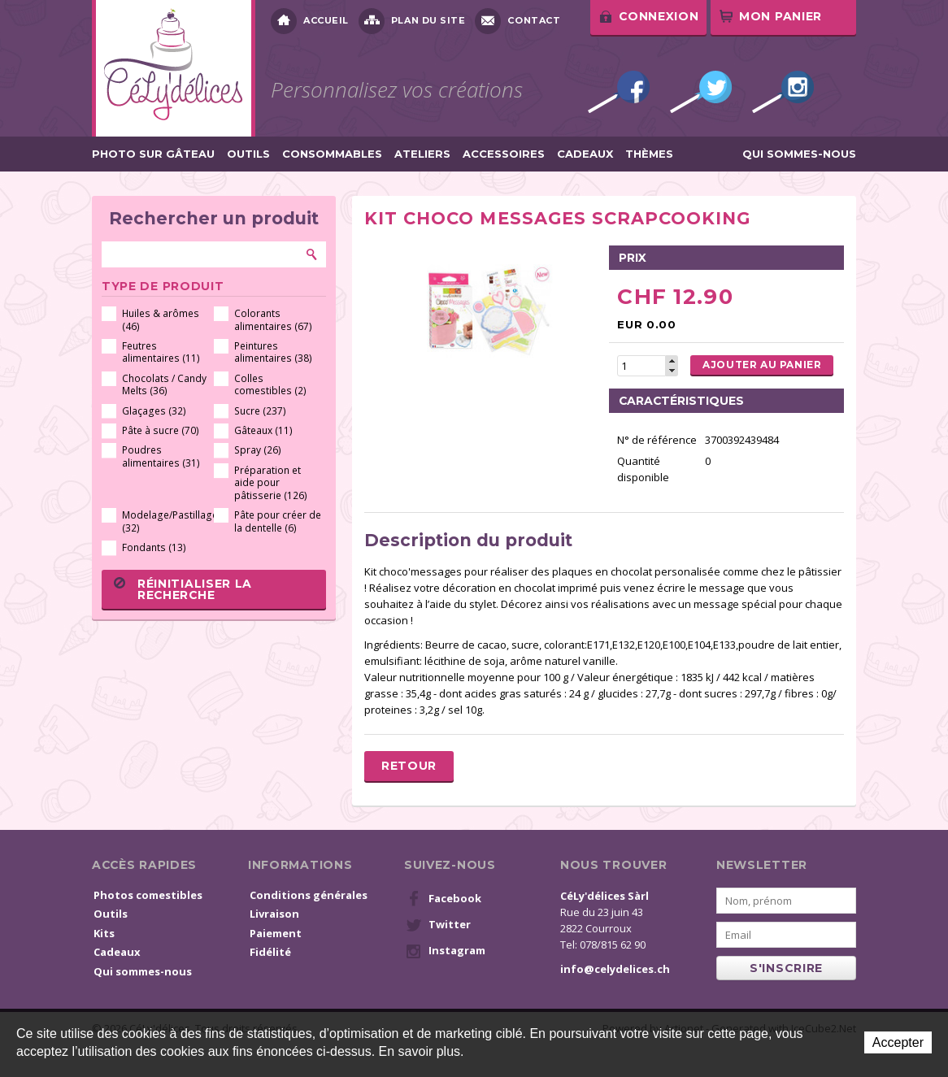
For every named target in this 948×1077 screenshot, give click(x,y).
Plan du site (412, 21)
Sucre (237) (260, 411)
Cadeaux (585, 154)
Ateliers (422, 154)
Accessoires (504, 154)
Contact (517, 21)
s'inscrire (786, 968)
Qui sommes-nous (799, 154)
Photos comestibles (147, 895)
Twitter (701, 92)
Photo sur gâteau (153, 154)
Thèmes (649, 154)
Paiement (276, 933)
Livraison (274, 913)
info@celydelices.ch (615, 969)
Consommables (332, 154)
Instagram (783, 92)
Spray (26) (257, 450)
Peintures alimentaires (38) (273, 352)
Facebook (619, 92)
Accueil (310, 21)
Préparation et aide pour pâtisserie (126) (270, 482)
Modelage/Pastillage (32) (165, 521)
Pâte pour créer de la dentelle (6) (277, 521)
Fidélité (270, 952)
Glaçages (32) (154, 411)
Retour (409, 765)
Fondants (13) (154, 547)
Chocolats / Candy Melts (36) (164, 384)
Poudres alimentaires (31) (161, 456)
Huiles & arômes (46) (160, 319)
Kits (104, 933)
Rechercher (312, 254)
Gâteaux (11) (263, 430)
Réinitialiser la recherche (183, 589)
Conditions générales (308, 895)
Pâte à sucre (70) (160, 430)
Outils (248, 154)
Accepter (898, 1042)
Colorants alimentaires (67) (273, 319)
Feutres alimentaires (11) (161, 352)
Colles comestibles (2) (270, 384)
